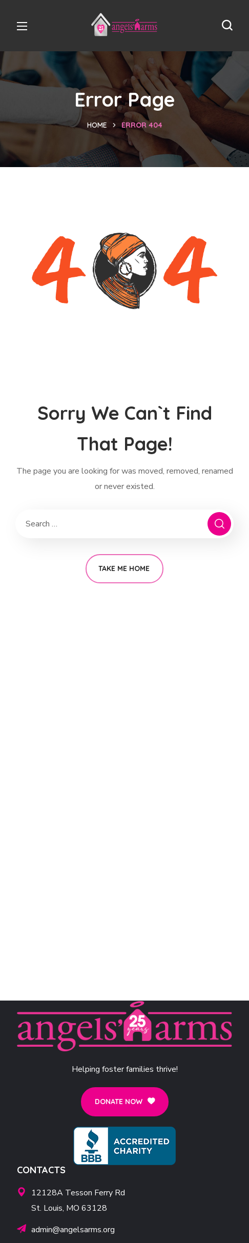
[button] (227, 25)
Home (97, 125)
